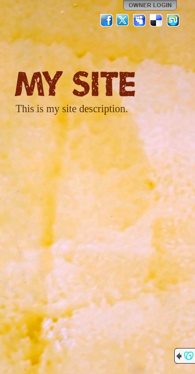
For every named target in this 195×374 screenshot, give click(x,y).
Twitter (123, 20)
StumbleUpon (173, 20)
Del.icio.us (156, 20)
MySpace (140, 20)
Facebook (106, 20)
